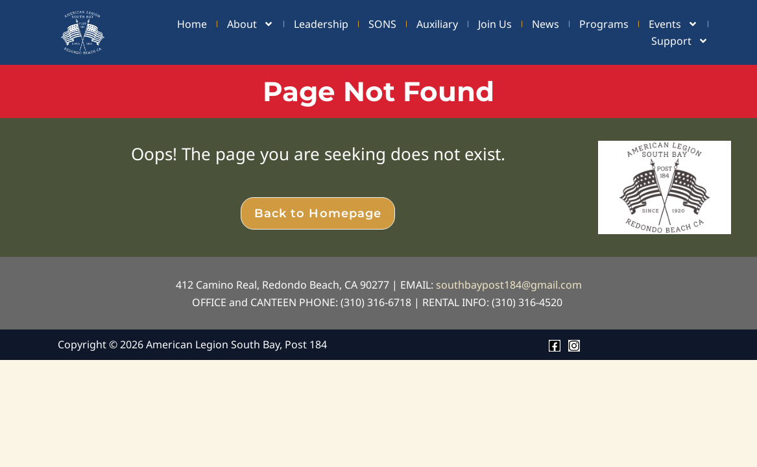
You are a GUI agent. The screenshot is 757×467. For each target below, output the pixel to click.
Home (192, 24)
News (545, 24)
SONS (382, 24)
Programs (604, 24)
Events (673, 24)
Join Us (495, 24)
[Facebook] (554, 346)
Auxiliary (437, 24)
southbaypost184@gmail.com (509, 285)
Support (679, 40)
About (250, 24)
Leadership (321, 24)
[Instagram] (574, 346)
